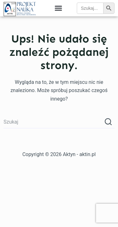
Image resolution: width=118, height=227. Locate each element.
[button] (59, 8)
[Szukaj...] (52, 122)
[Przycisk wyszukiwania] (108, 122)
